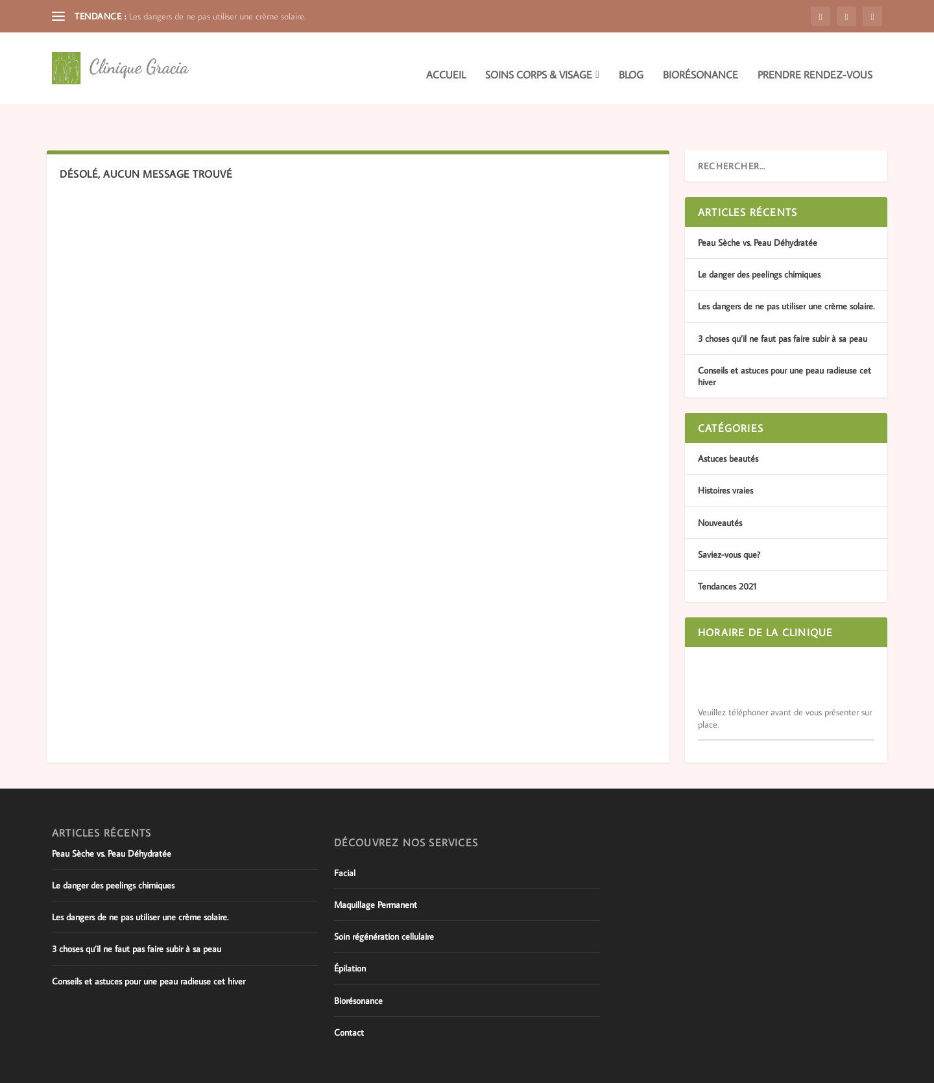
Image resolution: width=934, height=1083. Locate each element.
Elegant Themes (119, 1068)
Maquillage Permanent (375, 871)
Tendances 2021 (727, 552)
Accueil (446, 62)
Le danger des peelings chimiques (759, 240)
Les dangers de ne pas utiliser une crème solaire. (217, 16)
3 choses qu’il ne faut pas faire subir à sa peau (782, 305)
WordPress (219, 1068)
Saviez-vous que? (729, 521)
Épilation (350, 934)
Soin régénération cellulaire (384, 903)
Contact (349, 999)
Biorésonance (700, 62)
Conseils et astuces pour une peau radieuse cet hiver (148, 947)
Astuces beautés (728, 425)
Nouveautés (720, 488)
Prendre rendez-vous (815, 62)
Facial (344, 839)
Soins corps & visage (538, 62)
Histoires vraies (725, 456)
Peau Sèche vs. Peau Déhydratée (757, 209)
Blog (631, 62)
